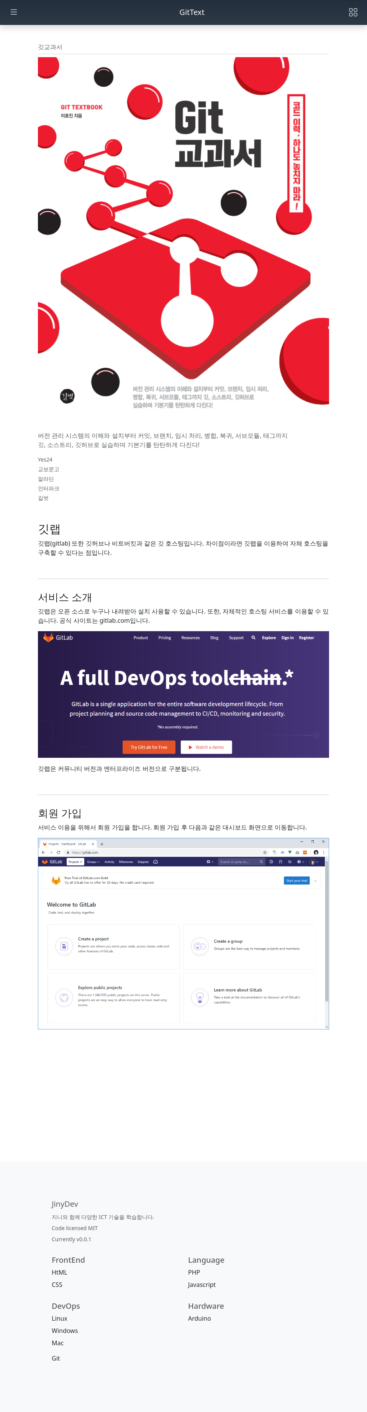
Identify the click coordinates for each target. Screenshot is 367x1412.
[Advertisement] (183, 1106)
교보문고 (48, 469)
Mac (58, 1343)
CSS (57, 1284)
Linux (59, 1318)
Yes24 (45, 459)
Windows (65, 1330)
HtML (59, 1272)
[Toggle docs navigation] (13, 12)
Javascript (202, 1284)
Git (56, 1358)
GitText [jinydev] (191, 12)
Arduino (199, 1318)
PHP (194, 1272)
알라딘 (46, 478)
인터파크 (48, 488)
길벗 (43, 497)
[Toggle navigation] (353, 12)
